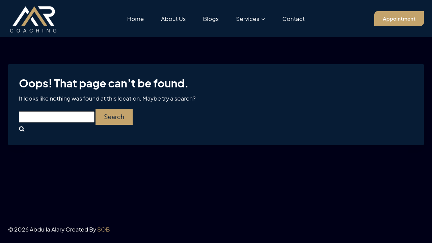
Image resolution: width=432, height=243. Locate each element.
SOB (103, 229)
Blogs (211, 18)
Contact (293, 18)
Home (135, 18)
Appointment (399, 18)
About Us (173, 18)
